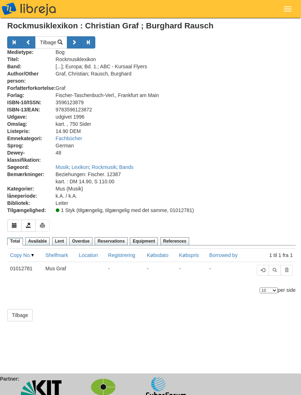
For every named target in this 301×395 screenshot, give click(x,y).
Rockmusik (104, 167)
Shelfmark (56, 255)
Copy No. (20, 255)
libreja (29, 9)
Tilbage (51, 42)
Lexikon (80, 167)
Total (15, 241)
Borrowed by (223, 255)
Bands (126, 167)
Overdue (81, 241)
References (175, 241)
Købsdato (157, 255)
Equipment (144, 241)
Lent (59, 241)
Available (37, 241)
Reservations (110, 241)
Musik (62, 167)
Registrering (121, 255)
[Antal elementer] (269, 290)
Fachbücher (69, 138)
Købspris (189, 255)
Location (88, 255)
